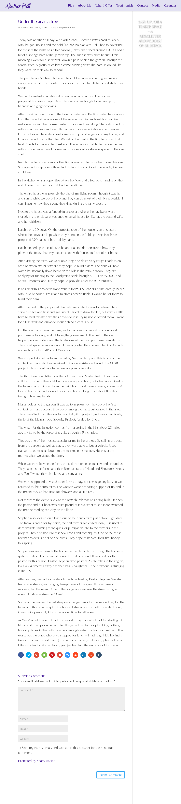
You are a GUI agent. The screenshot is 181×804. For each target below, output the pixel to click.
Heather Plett (27, 27)
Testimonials (124, 6)
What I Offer (103, 6)
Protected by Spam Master (36, 761)
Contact (142, 6)
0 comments (69, 27)
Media (156, 6)
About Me (84, 6)
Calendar (170, 6)
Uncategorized (55, 27)
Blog (71, 6)
